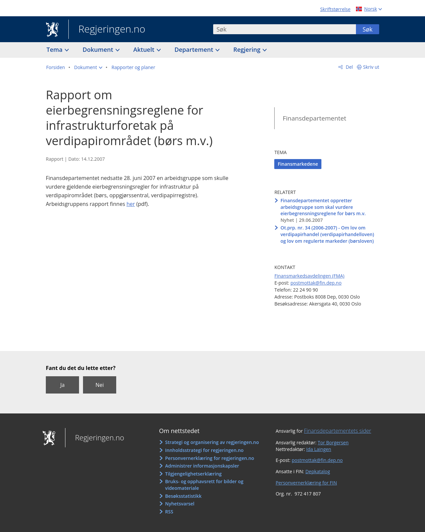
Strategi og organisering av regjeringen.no (212, 442)
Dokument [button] (99, 49)
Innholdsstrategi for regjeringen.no (204, 450)
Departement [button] (195, 49)
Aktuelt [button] (144, 49)
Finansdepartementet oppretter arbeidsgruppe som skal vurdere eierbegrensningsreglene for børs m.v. (323, 207)
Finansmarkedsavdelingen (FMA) (309, 276)
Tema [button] (55, 49)
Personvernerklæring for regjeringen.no (209, 458)
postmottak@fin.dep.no (316, 283)
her (131, 204)
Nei (99, 385)
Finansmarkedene (298, 164)
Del (349, 67)
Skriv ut (371, 67)
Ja (62, 385)
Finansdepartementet (314, 118)
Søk (368, 29)
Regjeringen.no (106, 29)
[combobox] (284, 29)
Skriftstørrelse (335, 9)
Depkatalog (317, 471)
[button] (88, 67)
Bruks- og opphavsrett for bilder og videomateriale (204, 484)
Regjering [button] (247, 49)
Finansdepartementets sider (337, 430)
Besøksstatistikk (183, 496)
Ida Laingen (318, 449)
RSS (169, 511)
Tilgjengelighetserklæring (193, 474)
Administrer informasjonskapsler (202, 466)
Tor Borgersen (333, 442)
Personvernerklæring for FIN (306, 483)
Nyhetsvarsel (179, 503)
